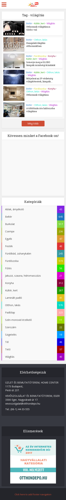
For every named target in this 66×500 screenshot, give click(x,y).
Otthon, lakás (40, 39)
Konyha (51, 56)
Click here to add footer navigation (33, 494)
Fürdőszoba (40, 56)
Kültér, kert (39, 23)
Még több (33, 123)
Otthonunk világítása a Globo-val (38, 28)
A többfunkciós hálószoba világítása (40, 110)
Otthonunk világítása (37, 94)
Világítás (51, 23)
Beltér (29, 23)
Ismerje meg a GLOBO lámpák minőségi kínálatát (40, 64)
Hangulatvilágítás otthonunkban (35, 44)
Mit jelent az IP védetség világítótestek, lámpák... (39, 80)
